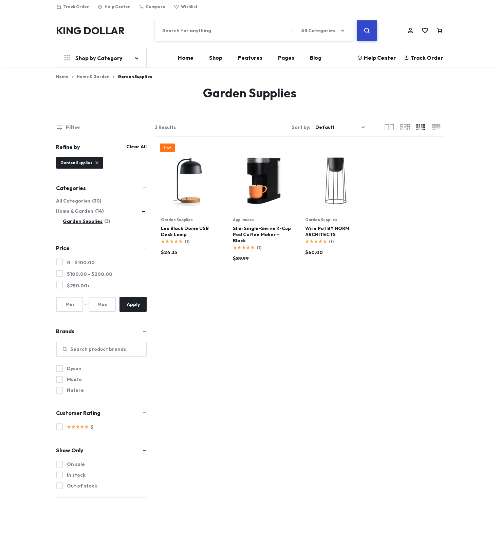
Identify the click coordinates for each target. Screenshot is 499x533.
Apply (133, 304)
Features (250, 57)
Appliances (243, 219)
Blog (315, 57)
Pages (286, 57)
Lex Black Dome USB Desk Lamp (185, 231)
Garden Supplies (177, 219)
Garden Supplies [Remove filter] (79, 162)
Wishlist (186, 6)
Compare (152, 6)
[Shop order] (341, 127)
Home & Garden (93, 76)
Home (185, 57)
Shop (215, 57)
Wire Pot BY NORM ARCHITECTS (327, 231)
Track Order (72, 6)
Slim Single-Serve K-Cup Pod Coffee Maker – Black (262, 234)
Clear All (136, 147)
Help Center (114, 6)
